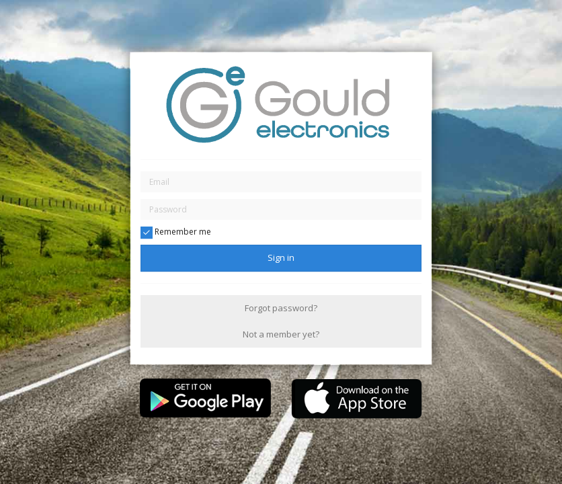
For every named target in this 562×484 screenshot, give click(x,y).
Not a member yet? (281, 334)
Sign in (281, 257)
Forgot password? (281, 308)
